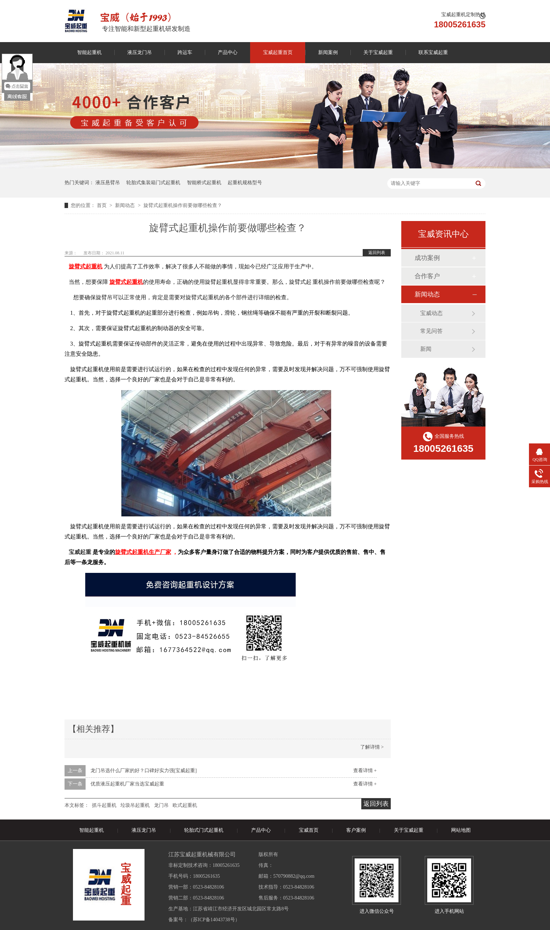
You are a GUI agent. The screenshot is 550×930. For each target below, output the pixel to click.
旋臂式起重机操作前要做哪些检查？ (182, 205)
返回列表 (376, 252)
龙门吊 (161, 805)
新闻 (425, 349)
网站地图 (461, 830)
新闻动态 (125, 205)
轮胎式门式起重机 (203, 830)
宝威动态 (431, 313)
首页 (102, 205)
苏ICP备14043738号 (214, 919)
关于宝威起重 (378, 52)
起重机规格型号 (245, 182)
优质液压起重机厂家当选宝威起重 (127, 784)
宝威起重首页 (278, 52)
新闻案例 (328, 52)
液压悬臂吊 (107, 182)
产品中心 (227, 52)
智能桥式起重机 (204, 182)
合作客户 (427, 276)
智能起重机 (89, 52)
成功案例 (427, 257)
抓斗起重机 (104, 805)
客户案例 (356, 830)
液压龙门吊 (139, 52)
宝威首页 (308, 830)
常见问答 (431, 331)
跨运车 (184, 52)
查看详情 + (365, 770)
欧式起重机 (185, 805)
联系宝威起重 (433, 52)
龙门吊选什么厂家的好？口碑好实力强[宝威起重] (143, 770)
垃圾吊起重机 (135, 805)
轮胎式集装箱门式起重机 (153, 182)
